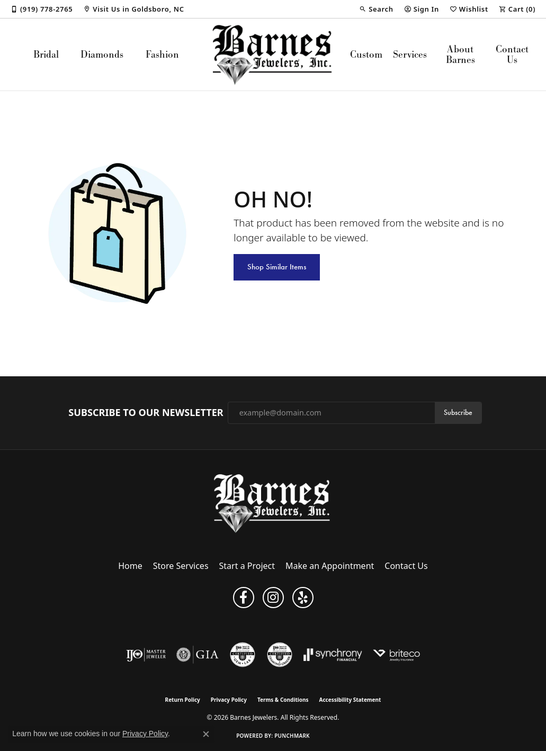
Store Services (181, 566)
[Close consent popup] (206, 734)
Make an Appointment (329, 566)
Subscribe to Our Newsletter (145, 413)
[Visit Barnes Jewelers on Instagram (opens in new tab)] (273, 597)
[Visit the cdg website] (279, 654)
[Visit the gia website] (197, 654)
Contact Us (512, 54)
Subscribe (458, 412)
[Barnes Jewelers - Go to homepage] (273, 503)
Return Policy (182, 699)
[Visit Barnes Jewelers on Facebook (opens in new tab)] (243, 597)
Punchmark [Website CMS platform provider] (292, 735)
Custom (366, 54)
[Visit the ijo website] (146, 654)
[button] (376, 9)
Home (130, 566)
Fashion (162, 54)
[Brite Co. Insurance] (396, 654)
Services (410, 54)
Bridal (46, 54)
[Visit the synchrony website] (332, 654)
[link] (42, 9)
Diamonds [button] (101, 54)
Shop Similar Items (276, 267)
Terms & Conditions (283, 699)
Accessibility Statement (350, 699)
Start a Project (247, 566)
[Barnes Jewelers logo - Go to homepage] (273, 55)
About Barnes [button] (460, 54)
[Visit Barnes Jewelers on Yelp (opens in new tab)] (303, 597)
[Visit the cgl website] (242, 654)
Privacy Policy (229, 699)
